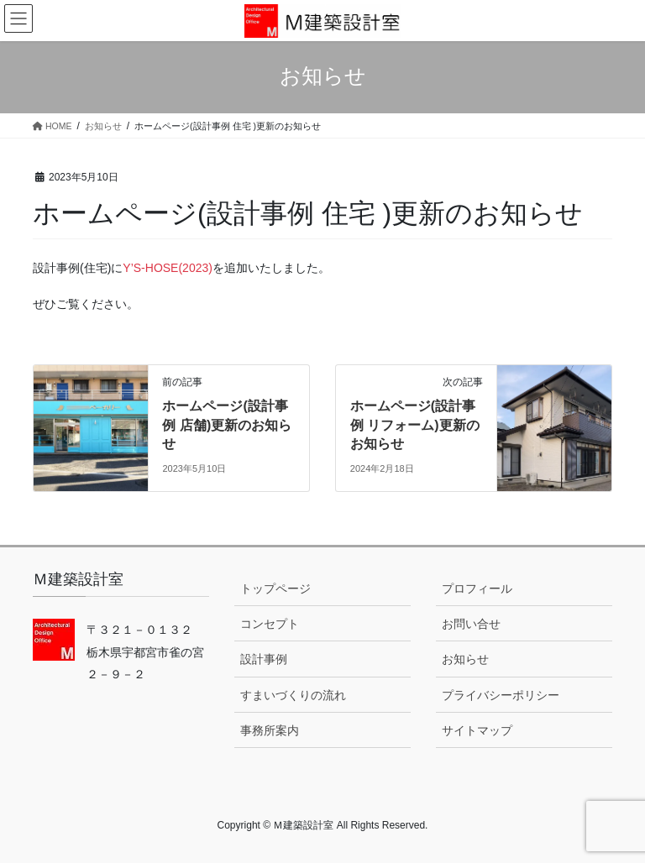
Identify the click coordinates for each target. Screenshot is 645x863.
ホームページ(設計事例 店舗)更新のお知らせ (226, 425)
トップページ (275, 588)
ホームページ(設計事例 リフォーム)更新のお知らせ (415, 425)
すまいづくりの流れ (293, 695)
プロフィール (477, 588)
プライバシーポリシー (500, 695)
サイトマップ (477, 730)
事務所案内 (269, 730)
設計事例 (263, 659)
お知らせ (465, 659)
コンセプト (269, 623)
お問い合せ (471, 623)
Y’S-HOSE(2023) (167, 268)
